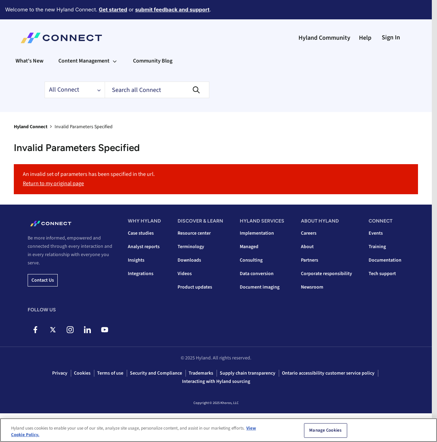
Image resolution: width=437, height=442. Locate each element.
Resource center (194, 233)
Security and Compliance (156, 373)
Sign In (391, 37)
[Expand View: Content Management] (114, 61)
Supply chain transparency (247, 373)
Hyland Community (324, 38)
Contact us (42, 280)
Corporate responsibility (326, 273)
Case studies (141, 233)
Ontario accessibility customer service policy (328, 373)
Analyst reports (144, 246)
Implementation (257, 233)
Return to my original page (53, 183)
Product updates (195, 287)
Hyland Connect (30, 126)
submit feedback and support (172, 9)
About (307, 246)
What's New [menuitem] (30, 61)
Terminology (191, 246)
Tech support (382, 273)
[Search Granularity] (75, 90)
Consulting (251, 260)
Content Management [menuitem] (84, 61)
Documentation (385, 260)
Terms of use (110, 373)
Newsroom (312, 287)
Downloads (189, 260)
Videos (185, 273)
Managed (249, 246)
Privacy (59, 373)
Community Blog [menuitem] (152, 61)
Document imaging (259, 287)
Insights (136, 260)
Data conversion (257, 273)
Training (377, 246)
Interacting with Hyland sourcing (216, 381)
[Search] (157, 90)
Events (376, 233)
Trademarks (201, 373)
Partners (309, 260)
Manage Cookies (325, 430)
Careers (308, 233)
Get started (113, 9)
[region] (218, 430)
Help (365, 38)
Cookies (82, 373)
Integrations (140, 273)
